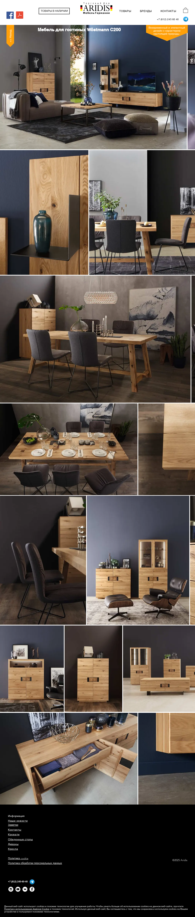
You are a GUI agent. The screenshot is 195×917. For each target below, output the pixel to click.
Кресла (13, 848)
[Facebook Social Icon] (10, 15)
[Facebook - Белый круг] (32, 889)
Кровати (14, 834)
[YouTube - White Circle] (17, 889)
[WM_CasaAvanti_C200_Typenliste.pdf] (19, 15)
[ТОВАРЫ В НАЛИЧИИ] (54, 11)
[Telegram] (186, 19)
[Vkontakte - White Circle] (24, 889)
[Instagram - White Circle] (10, 889)
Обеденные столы (20, 839)
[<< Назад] (10, 36)
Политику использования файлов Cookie (26, 909)
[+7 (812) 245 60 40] (168, 19)
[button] (185, 10)
